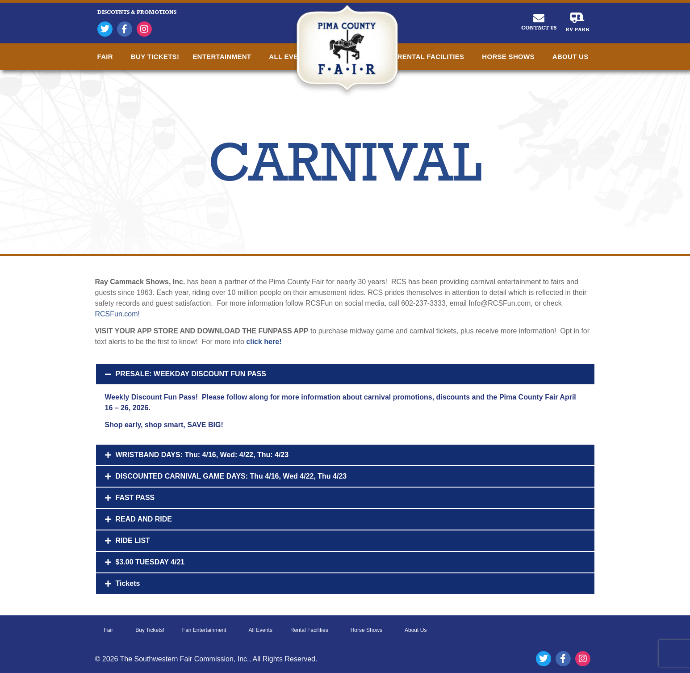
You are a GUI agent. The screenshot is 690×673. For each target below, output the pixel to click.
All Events (260, 630)
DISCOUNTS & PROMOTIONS (136, 12)
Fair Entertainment (206, 630)
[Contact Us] (538, 18)
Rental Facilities (433, 56)
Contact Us (538, 28)
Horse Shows (510, 56)
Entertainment (223, 56)
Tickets (128, 583)
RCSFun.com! (117, 314)
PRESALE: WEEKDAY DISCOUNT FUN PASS (191, 374)
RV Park (577, 29)
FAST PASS (135, 497)
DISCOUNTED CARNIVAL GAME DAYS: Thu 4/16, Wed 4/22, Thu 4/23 (231, 476)
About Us (572, 56)
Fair (107, 56)
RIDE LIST (133, 540)
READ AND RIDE (144, 519)
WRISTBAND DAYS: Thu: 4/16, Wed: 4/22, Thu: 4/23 (202, 454)
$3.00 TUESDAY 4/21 (150, 562)
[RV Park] (577, 18)
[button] (345, 374)
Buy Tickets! (155, 56)
